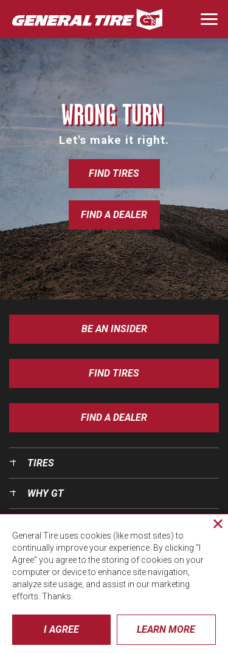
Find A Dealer (114, 417)
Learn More (166, 629)
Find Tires (114, 173)
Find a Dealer (114, 214)
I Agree (61, 629)
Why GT (45, 493)
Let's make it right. (114, 140)
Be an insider (114, 329)
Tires (40, 463)
